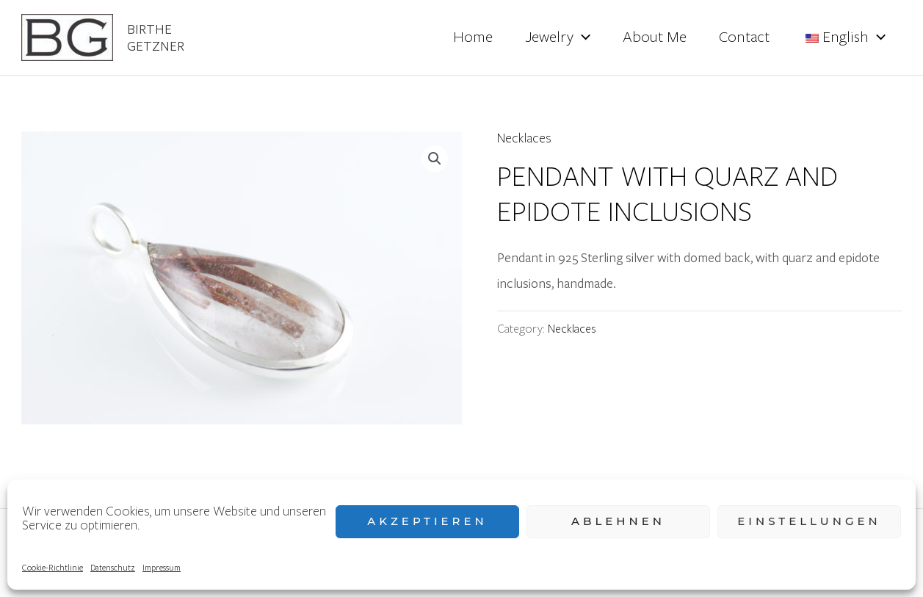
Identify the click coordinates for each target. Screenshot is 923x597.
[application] (581, 37)
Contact (744, 37)
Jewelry (557, 37)
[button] (434, 158)
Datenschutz (112, 567)
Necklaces (524, 138)
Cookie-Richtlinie (52, 567)
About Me (655, 37)
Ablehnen (618, 521)
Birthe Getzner (155, 37)
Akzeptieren (427, 521)
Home (473, 37)
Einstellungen (808, 521)
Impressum (161, 567)
